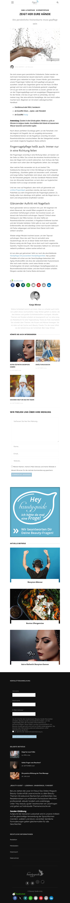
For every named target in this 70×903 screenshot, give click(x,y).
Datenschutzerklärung (33, 732)
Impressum (14, 852)
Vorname (15, 691)
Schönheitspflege (42, 10)
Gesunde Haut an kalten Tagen (22, 400)
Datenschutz (14, 858)
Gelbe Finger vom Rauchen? (31, 763)
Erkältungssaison (43, 365)
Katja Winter (19, 67)
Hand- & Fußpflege (28, 10)
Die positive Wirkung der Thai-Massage (35, 773)
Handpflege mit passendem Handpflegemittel (27, 256)
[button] (13, 285)
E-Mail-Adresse (18, 710)
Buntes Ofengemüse (35, 623)
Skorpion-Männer (35, 582)
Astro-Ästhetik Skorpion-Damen (35, 664)
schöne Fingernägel (17, 190)
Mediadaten (14, 846)
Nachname (16, 700)
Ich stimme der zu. (27, 732)
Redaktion (13, 839)
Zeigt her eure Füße (28, 752)
